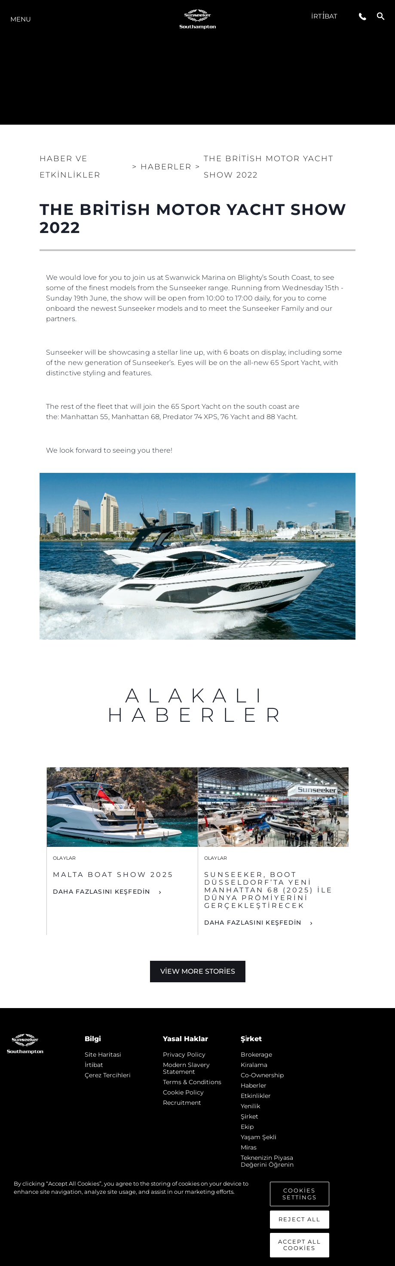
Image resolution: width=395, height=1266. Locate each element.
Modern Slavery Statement (186, 1068)
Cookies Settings (299, 1199)
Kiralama (254, 1065)
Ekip (247, 1127)
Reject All (300, 1224)
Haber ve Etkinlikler (70, 167)
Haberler (253, 1085)
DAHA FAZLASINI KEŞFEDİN (103, 891)
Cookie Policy (183, 1092)
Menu (20, 19)
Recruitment (182, 1103)
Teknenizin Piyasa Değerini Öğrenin (267, 1161)
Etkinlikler (256, 1096)
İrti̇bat (324, 16)
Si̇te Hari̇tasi (103, 1054)
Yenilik (250, 1106)
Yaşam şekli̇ (258, 1137)
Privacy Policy (184, 1054)
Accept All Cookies (299, 1250)
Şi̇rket (249, 1116)
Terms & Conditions (192, 1082)
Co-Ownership (262, 1075)
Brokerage (256, 1054)
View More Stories (197, 971)
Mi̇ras (249, 1147)
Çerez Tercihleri (108, 1075)
